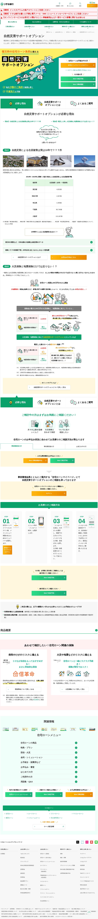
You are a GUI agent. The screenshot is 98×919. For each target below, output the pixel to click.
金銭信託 (22, 873)
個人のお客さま (12, 22)
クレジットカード (84, 877)
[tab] (16, 104)
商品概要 (35, 699)
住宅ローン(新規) (44, 853)
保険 (61, 853)
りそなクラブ (83, 861)
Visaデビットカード (85, 873)
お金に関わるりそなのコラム (87, 892)
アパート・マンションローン (47, 893)
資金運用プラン (24, 881)
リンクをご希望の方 (52, 914)
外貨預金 (22, 877)
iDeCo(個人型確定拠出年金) (67, 869)
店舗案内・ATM (59, 6)
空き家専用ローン (44, 901)
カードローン (43, 865)
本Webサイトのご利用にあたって (24, 908)
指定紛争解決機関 (63, 914)
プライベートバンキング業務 (67, 865)
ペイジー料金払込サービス (87, 881)
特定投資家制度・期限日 (72, 911)
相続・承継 (63, 857)
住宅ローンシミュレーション (47, 861)
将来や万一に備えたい (66, 849)
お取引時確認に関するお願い (31, 916)
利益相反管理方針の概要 (58, 911)
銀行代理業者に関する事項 (47, 916)
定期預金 (22, 869)
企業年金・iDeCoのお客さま (61, 22)
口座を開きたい (4, 849)
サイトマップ (4, 908)
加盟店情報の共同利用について (9, 911)
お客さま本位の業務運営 (44, 911)
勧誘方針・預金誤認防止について (61, 908)
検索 (80, 6)
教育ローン (43, 885)
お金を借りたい (44, 849)
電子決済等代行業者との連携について (11, 914)
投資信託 (22, 857)
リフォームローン (44, 889)
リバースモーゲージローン (47, 897)
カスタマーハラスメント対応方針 (63, 916)
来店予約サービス (84, 889)
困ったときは (70, 6)
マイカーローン (44, 881)
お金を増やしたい (24, 849)
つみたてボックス (24, 853)
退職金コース (23, 885)
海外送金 (82, 869)
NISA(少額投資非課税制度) (27, 865)
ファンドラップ (24, 861)
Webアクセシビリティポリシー (43, 908)
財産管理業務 (63, 861)
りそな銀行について (85, 22)
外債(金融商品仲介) (25, 892)
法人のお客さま (36, 22)
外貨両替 (82, 865)
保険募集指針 (92, 911)
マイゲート (83, 853)
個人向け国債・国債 (25, 889)
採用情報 (12, 908)
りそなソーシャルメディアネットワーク (11, 842)
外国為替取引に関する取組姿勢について (11, 916)
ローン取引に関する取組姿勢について (79, 914)
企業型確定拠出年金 (65, 873)
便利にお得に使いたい (85, 849)
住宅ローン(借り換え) (45, 857)
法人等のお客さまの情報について (27, 911)
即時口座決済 (83, 885)
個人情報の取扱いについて (78, 908)
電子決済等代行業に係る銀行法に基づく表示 (33, 914)
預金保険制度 (84, 911)
